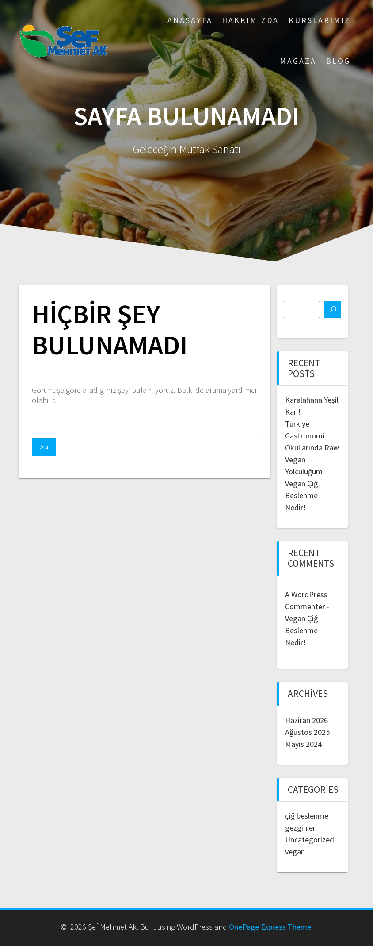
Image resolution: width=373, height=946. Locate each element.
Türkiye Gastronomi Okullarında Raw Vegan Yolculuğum (312, 448)
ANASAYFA (190, 20)
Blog (338, 61)
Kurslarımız (319, 20)
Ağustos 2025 (307, 732)
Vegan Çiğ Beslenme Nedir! (301, 495)
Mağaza (298, 61)
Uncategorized (309, 839)
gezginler (300, 828)
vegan (295, 851)
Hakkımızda (250, 20)
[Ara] (332, 309)
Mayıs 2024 (303, 744)
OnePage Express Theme (270, 927)
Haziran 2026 (306, 720)
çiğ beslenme (306, 816)
